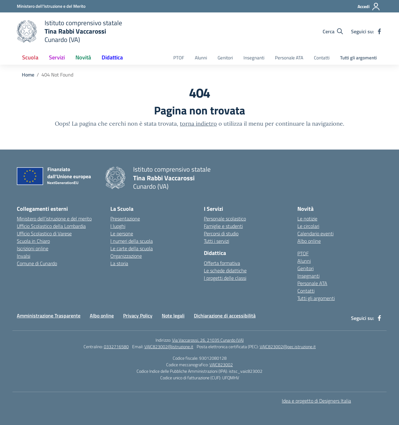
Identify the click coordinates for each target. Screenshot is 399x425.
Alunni (201, 57)
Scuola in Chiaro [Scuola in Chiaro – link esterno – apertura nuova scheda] (33, 241)
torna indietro (198, 123)
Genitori (225, 57)
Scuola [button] (30, 57)
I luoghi (117, 226)
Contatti (321, 57)
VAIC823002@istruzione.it (168, 346)
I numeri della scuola (131, 241)
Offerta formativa (222, 263)
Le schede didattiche (225, 270)
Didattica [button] (112, 57)
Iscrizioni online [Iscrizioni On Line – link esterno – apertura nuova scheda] (32, 248)
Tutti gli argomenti (358, 57)
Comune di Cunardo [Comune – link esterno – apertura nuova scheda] (37, 263)
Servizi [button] (57, 57)
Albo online (309, 241)
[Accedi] (369, 6)
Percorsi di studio (221, 233)
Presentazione (125, 218)
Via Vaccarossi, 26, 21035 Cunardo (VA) (208, 340)
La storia (119, 263)
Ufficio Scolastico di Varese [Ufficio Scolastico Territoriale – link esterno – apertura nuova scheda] (44, 233)
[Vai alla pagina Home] (28, 74)
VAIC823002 (221, 364)
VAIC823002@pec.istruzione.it (288, 346)
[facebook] (379, 31)
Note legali (173, 315)
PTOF (178, 57)
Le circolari (308, 226)
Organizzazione (126, 256)
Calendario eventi (315, 233)
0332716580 (116, 346)
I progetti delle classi (225, 278)
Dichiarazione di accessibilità (225, 315)
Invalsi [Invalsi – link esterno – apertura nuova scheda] (23, 256)
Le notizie (307, 218)
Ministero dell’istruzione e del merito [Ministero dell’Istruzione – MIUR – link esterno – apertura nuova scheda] (54, 218)
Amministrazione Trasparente (48, 315)
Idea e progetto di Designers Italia (316, 400)
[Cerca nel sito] (333, 31)
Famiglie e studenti (223, 226)
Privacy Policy (137, 315)
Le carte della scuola (131, 248)
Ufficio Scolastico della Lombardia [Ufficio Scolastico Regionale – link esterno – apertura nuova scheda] (51, 226)
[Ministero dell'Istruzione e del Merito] (51, 6)
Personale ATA (289, 57)
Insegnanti (253, 57)
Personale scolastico (225, 218)
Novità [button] (83, 57)
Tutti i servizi (216, 241)
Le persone (121, 233)
